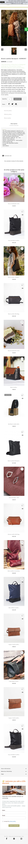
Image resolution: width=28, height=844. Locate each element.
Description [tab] (14, 123)
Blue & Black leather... (14, 607)
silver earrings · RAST (14, 497)
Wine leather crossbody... (14, 571)
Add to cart (17, 99)
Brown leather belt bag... (14, 534)
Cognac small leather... (14, 644)
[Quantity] (9, 99)
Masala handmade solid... (14, 350)
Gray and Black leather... (14, 754)
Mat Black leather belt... (14, 424)
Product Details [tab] (14, 125)
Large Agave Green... (14, 681)
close (2, 2)
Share (8, 104)
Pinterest (15, 104)
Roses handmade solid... (14, 203)
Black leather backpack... (14, 460)
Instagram (21, 839)
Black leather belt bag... (14, 314)
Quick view (22, 178)
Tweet (12, 104)
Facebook (7, 839)
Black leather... (14, 387)
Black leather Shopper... (14, 277)
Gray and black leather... (14, 240)
